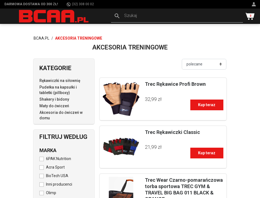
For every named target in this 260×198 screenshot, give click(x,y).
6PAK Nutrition (58, 158)
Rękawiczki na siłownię (59, 80)
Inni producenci (59, 184)
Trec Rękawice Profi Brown (175, 84)
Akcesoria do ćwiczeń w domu (61, 115)
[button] (177, 16)
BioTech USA (57, 176)
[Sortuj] (204, 64)
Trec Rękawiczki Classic (172, 132)
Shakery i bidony (54, 99)
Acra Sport (55, 167)
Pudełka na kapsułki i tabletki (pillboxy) (58, 90)
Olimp (51, 193)
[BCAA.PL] (54, 16)
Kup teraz (206, 105)
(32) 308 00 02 (80, 4)
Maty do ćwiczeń (54, 106)
